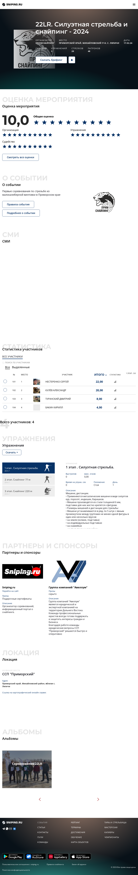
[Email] (9, 829)
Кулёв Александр (55, 390)
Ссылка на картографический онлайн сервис (24, 692)
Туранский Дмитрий (58, 398)
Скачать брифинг (51, 60)
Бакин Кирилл (54, 407)
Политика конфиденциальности (16, 870)
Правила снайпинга (55, 864)
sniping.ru (12, 4)
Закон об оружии (79, 864)
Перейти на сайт (10, 591)
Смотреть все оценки (20, 157)
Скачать (11, 452)
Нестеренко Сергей (57, 381)
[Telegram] (2, 829)
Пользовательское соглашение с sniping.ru (20, 864)
